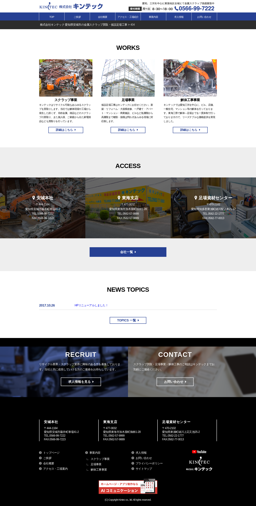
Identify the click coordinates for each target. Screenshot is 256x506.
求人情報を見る (79, 382)
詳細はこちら (64, 129)
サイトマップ (144, 468)
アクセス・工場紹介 (128, 16)
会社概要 (102, 16)
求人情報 (179, 16)
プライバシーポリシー (149, 463)
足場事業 (96, 464)
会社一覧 (126, 252)
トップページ (51, 452)
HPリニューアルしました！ (91, 305)
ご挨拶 (77, 16)
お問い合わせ (204, 16)
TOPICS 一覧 (126, 320)
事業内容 (94, 452)
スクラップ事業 (100, 458)
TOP (51, 16)
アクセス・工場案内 (55, 468)
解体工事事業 (99, 469)
